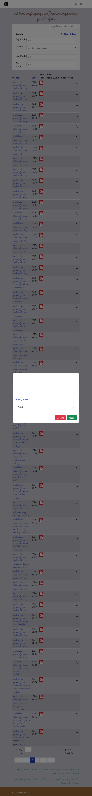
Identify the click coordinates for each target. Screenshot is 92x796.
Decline (60, 417)
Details (21, 407)
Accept (72, 417)
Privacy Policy (21, 399)
